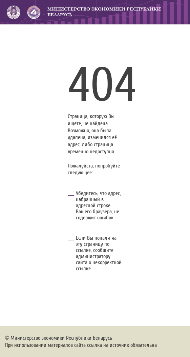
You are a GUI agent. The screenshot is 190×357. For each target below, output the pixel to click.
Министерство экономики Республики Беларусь (104, 12)
